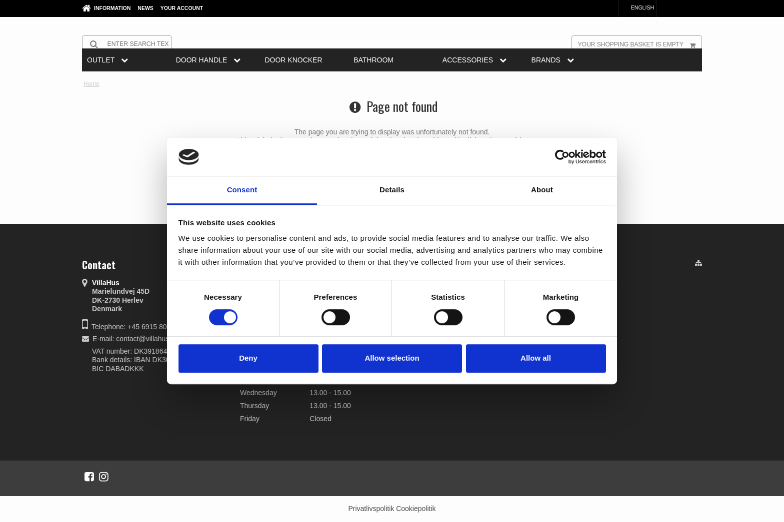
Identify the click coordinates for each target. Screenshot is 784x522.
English (638, 7)
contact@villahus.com (150, 339)
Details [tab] (392, 190)
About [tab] (542, 190)
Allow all (535, 358)
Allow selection (391, 358)
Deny (248, 358)
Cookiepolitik (416, 509)
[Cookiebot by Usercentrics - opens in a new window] (562, 156)
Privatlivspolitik (371, 509)
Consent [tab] (242, 190)
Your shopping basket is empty (640, 44)
